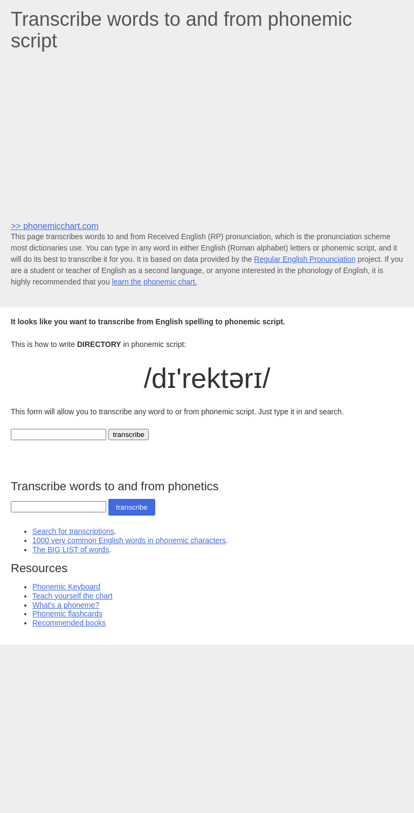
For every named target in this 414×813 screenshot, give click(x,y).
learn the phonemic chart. (154, 281)
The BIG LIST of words (70, 549)
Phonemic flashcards (67, 613)
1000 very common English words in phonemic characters (129, 540)
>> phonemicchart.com (55, 226)
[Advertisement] (207, 135)
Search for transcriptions (73, 531)
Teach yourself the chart (72, 596)
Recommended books (69, 623)
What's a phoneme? (65, 605)
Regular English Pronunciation (304, 259)
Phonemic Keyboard (66, 586)
